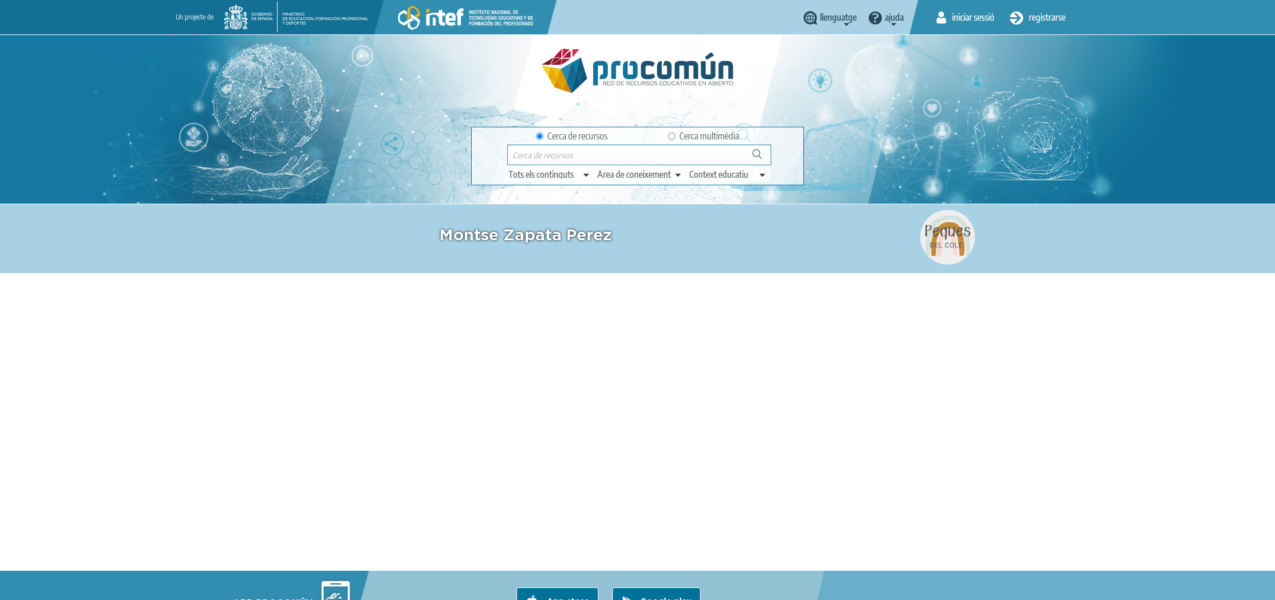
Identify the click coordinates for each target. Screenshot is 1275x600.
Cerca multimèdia (703, 136)
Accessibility (550, 586)
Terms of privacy (418, 586)
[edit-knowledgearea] (640, 174)
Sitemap (602, 586)
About (288, 586)
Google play (665, 540)
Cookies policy (488, 586)
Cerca (762, 158)
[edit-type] (549, 174)
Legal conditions (344, 586)
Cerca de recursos (572, 136)
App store (567, 540)
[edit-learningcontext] (728, 174)
